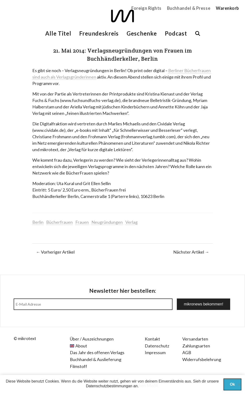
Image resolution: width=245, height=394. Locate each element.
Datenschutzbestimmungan (109, 386)
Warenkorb (227, 8)
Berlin (38, 222)
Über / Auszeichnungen (92, 338)
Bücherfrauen (59, 222)
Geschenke (142, 33)
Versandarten (195, 338)
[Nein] (239, 384)
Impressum (155, 352)
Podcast (176, 33)
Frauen (82, 222)
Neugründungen (107, 222)
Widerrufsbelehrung (201, 359)
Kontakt (152, 338)
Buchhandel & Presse (188, 8)
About (81, 345)
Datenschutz (157, 345)
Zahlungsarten (196, 345)
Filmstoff (78, 366)
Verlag (131, 222)
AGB (186, 352)
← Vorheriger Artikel (55, 252)
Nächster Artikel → (191, 252)
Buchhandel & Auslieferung (95, 359)
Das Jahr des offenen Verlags (97, 352)
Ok (232, 384)
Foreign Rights (146, 8)
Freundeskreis (99, 33)
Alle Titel (58, 33)
